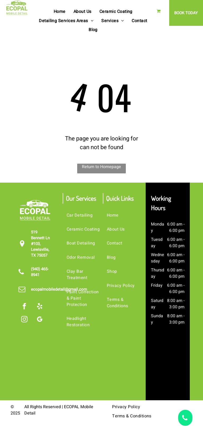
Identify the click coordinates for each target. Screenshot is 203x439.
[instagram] (24, 320)
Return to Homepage (101, 167)
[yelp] (39, 307)
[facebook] (24, 307)
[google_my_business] (39, 320)
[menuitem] (60, 11)
